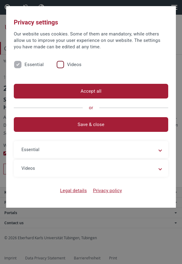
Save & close (91, 124)
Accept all (91, 91)
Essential (34, 64)
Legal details (73, 190)
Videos (74, 64)
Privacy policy (107, 190)
